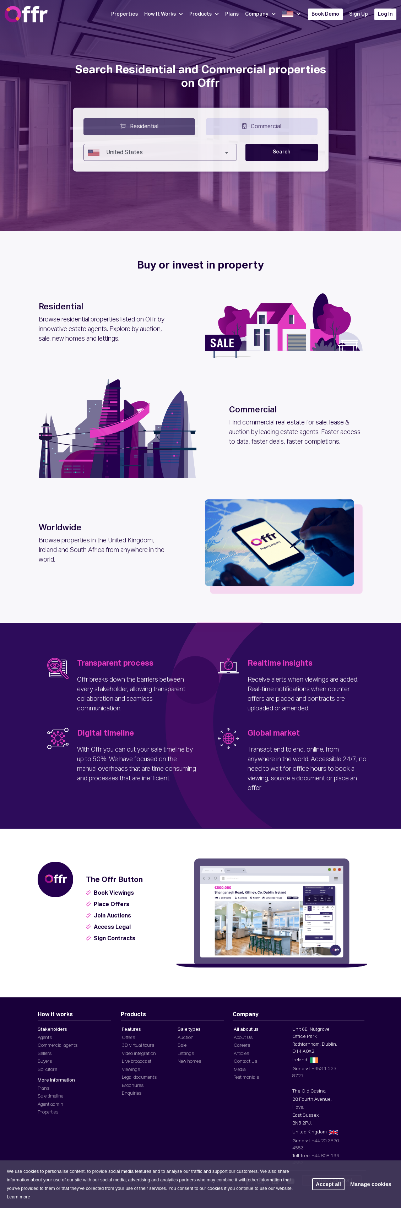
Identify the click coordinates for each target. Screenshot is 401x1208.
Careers (242, 1045)
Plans (232, 14)
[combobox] (160, 152)
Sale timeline (50, 1096)
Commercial (261, 126)
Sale (182, 1045)
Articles (241, 1053)
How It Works (163, 14)
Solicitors (47, 1069)
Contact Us (245, 1061)
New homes (189, 1061)
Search (282, 152)
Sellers (45, 1053)
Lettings (186, 1053)
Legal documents (139, 1077)
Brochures (132, 1085)
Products (204, 14)
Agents (45, 1037)
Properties (124, 14)
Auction (186, 1037)
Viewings (131, 1069)
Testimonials (246, 1077)
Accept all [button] (328, 1184)
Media (240, 1069)
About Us (243, 1037)
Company (260, 14)
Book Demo (325, 14)
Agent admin (50, 1104)
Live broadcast (136, 1061)
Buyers (45, 1061)
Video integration (139, 1053)
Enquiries (131, 1093)
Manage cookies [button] (370, 1184)
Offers (128, 1037)
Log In (385, 14)
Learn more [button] (18, 1196)
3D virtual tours (138, 1045)
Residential (139, 126)
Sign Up (358, 14)
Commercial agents (57, 1045)
